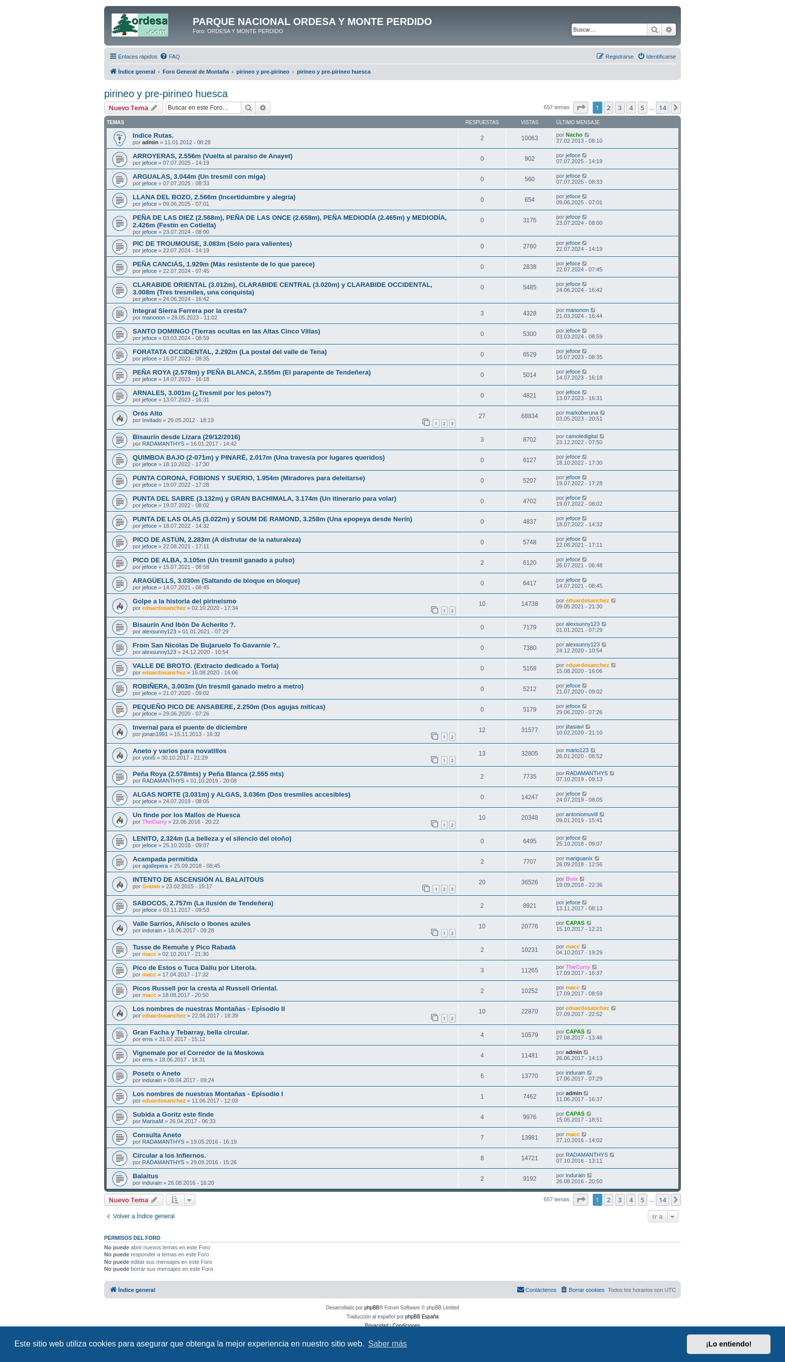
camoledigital (582, 436)
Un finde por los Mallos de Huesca (186, 815)
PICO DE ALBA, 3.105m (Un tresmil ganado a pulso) (213, 560)
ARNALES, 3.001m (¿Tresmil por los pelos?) (202, 393)
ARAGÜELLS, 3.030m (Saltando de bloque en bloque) (216, 580)
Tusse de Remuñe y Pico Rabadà (184, 947)
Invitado (152, 420)
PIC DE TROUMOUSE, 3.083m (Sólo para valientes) (212, 243)
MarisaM (152, 1121)
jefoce (149, 163)
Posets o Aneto (157, 1073)
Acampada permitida (165, 859)
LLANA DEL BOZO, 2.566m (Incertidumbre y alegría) (214, 197)
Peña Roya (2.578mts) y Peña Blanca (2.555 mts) (208, 774)
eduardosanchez (164, 608)
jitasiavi (575, 727)
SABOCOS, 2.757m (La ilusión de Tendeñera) (203, 903)
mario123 (577, 750)
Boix (572, 879)
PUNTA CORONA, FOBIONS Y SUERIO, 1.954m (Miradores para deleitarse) (249, 478)
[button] (580, 108)
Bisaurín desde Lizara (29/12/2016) (186, 437)
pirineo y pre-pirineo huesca (166, 93)
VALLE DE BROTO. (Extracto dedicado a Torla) (206, 665)
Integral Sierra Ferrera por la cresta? (190, 310)
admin (150, 142)
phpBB (371, 1307)
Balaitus (145, 1176)
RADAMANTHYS (163, 444)
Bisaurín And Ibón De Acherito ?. (184, 624)
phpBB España (422, 1316)
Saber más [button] (387, 1343)
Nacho (574, 135)
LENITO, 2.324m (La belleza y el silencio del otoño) (212, 838)
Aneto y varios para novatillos (180, 751)
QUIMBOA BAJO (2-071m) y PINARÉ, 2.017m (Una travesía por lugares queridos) (259, 457)
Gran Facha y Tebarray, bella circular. (191, 1032)
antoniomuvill (582, 814)
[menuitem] (170, 57)
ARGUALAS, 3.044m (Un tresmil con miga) (199, 176)
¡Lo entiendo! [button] (728, 1344)
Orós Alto (148, 413)
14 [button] (662, 107)
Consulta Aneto (157, 1135)
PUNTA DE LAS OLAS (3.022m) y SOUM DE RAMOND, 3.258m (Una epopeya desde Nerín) (272, 519)
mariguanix (579, 858)
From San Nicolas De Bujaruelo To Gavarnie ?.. (206, 645)
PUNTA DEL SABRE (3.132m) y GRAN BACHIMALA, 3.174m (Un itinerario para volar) (265, 498)
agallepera (155, 866)
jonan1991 (155, 734)
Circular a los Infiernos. (169, 1155)
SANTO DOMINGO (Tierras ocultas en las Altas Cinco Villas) (226, 331)
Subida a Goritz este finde (173, 1114)
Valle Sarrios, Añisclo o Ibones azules (192, 923)
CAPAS (575, 923)
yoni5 (148, 758)
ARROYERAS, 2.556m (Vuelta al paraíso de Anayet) (212, 156)
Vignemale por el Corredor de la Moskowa (198, 1053)
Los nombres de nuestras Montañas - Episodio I (208, 1094)
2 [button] (608, 107)
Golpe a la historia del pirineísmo (184, 601)
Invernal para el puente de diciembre (190, 727)
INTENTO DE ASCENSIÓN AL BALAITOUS (198, 879)
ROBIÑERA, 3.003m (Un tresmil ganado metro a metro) (218, 686)
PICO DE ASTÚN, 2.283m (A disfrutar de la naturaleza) (217, 539)
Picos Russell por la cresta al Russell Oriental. (205, 988)
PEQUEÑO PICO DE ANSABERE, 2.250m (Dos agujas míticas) (229, 707)
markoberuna (582, 413)
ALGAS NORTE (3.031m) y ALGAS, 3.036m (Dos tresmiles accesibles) (241, 794)
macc (149, 954)
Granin (151, 886)
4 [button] (631, 107)
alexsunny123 (159, 631)
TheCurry (154, 822)
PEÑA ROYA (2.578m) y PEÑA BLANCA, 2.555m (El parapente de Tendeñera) (252, 372)
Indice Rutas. (153, 135)
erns (147, 1039)
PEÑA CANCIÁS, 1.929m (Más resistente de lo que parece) (224, 264)
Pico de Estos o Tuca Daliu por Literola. (194, 967)
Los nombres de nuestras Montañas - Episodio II (209, 1008)
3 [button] (620, 107)
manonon (153, 317)
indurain (152, 930)
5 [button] (642, 107)
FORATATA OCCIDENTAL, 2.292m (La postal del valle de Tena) (230, 352)
